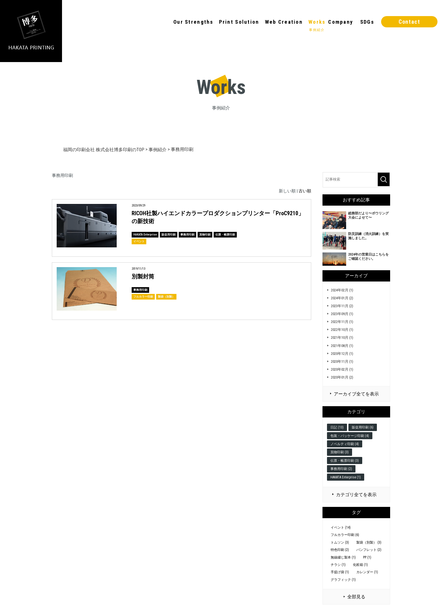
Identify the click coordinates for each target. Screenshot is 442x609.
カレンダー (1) (367, 572)
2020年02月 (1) (342, 369)
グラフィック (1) (343, 580)
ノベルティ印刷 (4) (344, 444)
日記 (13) (337, 427)
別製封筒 (143, 276)
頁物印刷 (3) (339, 452)
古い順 (305, 191)
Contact (409, 21)
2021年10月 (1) (342, 337)
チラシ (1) (338, 565)
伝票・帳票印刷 (225, 234)
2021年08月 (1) (342, 346)
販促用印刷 (169, 234)
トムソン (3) (340, 542)
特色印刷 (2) (340, 550)
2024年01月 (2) (342, 298)
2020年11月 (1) (342, 361)
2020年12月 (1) (342, 353)
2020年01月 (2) (342, 377)
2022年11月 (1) (342, 322)
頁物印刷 (205, 234)
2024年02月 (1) (342, 290)
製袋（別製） (166, 296)
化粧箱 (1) (360, 565)
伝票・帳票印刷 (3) (344, 461)
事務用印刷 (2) (341, 469)
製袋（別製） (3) (368, 542)
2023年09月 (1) (342, 314)
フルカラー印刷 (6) (345, 535)
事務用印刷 (187, 234)
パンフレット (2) (368, 550)
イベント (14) (341, 527)
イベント (139, 241)
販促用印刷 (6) (363, 427)
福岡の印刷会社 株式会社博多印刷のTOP (103, 149)
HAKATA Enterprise (145, 234)
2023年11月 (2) (342, 306)
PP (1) (367, 557)
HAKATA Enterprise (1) (345, 477)
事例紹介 (158, 149)
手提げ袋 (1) (340, 572)
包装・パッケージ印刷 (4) (349, 436)
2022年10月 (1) (342, 329)
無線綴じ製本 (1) (343, 557)
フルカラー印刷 (143, 296)
